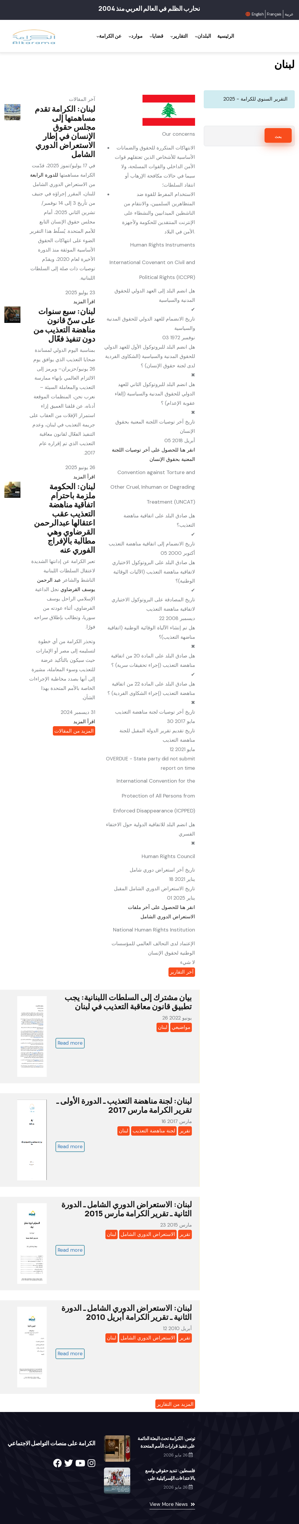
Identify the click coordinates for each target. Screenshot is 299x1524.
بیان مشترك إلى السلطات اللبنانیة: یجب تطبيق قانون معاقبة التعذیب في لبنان (128, 1002)
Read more (70, 1043)
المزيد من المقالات (74, 731)
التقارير (179, 36)
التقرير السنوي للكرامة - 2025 (255, 99)
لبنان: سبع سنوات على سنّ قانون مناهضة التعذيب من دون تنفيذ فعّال (64, 325)
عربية (289, 14)
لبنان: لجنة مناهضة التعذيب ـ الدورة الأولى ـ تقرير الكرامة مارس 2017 (124, 1105)
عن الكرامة (109, 36)
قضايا (156, 36)
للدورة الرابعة (44, 175)
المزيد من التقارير (175, 1404)
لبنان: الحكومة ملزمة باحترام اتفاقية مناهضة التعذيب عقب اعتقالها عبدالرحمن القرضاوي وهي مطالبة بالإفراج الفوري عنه (64, 518)
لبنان (162, 1027)
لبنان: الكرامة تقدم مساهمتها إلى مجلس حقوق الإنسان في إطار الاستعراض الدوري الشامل (65, 131)
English (258, 14)
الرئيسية (225, 35)
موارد (135, 36)
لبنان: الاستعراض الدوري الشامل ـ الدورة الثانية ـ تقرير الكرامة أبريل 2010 (126, 1312)
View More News (169, 1504)
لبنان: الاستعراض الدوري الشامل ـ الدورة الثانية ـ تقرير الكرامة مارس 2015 (126, 1209)
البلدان (203, 36)
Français (274, 14)
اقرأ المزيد (84, 301)
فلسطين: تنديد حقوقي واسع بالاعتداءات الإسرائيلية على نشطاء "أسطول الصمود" (170, 1478)
